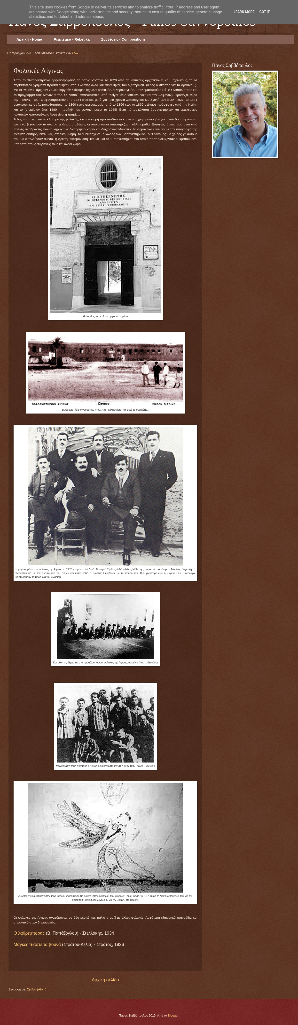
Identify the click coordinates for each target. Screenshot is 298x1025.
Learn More (244, 12)
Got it (264, 12)
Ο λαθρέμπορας (29, 933)
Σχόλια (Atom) (36, 989)
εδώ (75, 53)
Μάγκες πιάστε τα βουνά (37, 944)
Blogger (173, 1015)
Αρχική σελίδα (105, 979)
